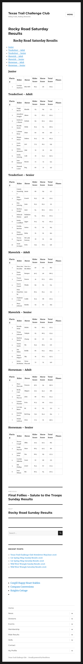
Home (11, 608)
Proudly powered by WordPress (39, 657)
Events (11, 624)
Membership (13, 629)
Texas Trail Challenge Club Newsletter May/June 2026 (33, 555)
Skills (10, 640)
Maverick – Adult (15, 56)
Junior (11, 47)
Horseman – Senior (16, 65)
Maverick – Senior (16, 59)
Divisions (12, 619)
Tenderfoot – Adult (16, 50)
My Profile (12, 651)
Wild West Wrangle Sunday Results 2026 (27, 564)
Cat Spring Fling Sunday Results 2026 (26, 558)
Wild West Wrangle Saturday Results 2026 (28, 567)
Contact (11, 645)
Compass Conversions (22, 586)
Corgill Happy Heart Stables (25, 583)
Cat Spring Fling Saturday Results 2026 (27, 561)
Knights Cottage (19, 590)
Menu (70, 14)
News (10, 613)
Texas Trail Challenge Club (29, 13)
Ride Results (13, 635)
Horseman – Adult (16, 62)
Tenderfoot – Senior (17, 53)
